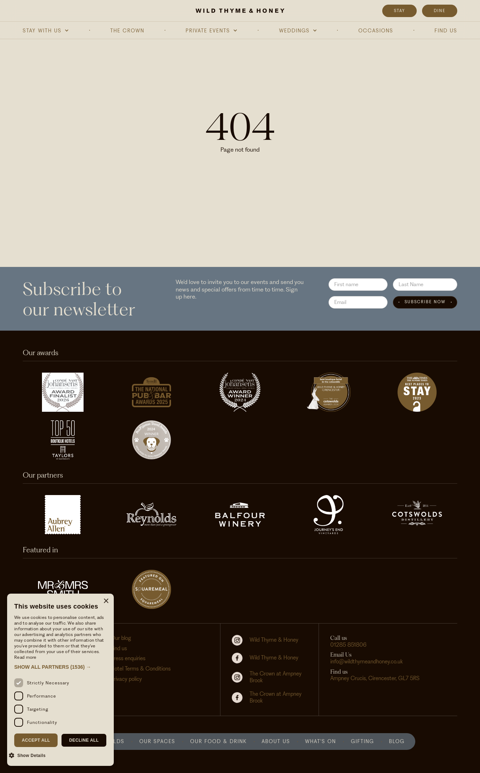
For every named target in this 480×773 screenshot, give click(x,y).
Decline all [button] (83, 740)
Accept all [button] (36, 740)
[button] (46, 31)
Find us (119, 648)
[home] (240, 11)
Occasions (375, 30)
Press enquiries (128, 658)
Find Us (445, 30)
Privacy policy (126, 679)
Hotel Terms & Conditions (141, 669)
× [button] (105, 601)
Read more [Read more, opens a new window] (25, 657)
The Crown (127, 30)
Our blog (121, 638)
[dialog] (60, 680)
